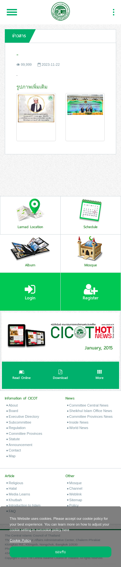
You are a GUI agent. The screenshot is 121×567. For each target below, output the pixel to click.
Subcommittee (18, 422)
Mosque (74, 483)
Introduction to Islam (23, 505)
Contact (13, 450)
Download (60, 375)
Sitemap (74, 500)
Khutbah (14, 500)
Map (10, 456)
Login (30, 292)
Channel (74, 488)
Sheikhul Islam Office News (89, 411)
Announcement (19, 445)
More (99, 375)
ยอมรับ (60, 552)
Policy (73, 505)
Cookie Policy (20, 540)
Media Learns (18, 494)
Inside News (78, 422)
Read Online (21, 375)
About (12, 405)
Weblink (74, 494)
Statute (13, 439)
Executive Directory (22, 416)
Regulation (16, 428)
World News (77, 428)
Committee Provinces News (90, 416)
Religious (14, 483)
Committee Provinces (24, 433)
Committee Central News (87, 405)
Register (91, 292)
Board (12, 411)
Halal (11, 488)
